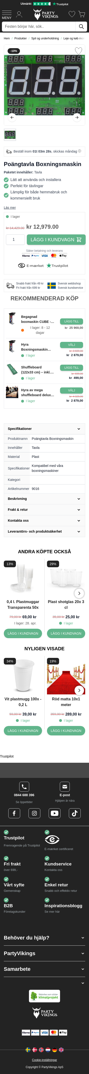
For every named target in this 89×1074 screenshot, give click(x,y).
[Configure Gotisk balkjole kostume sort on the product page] (71, 345)
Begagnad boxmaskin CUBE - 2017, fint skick (36, 319)
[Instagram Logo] (34, 813)
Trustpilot (7, 756)
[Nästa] (77, 117)
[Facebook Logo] (14, 813)
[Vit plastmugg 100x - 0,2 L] (23, 730)
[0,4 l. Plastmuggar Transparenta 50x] (23, 633)
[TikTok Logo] (75, 813)
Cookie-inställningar (44, 1060)
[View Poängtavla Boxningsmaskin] (10, 135)
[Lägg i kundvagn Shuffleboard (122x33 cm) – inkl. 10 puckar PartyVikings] (71, 368)
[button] (44, 937)
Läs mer (10, 207)
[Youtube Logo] (55, 813)
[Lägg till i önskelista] (78, 51)
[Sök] (81, 27)
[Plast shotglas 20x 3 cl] (66, 633)
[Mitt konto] (19, 14)
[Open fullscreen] (44, 85)
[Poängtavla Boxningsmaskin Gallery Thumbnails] (10, 135)
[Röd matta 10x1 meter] (66, 730)
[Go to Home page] (45, 14)
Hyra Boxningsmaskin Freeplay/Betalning (36, 347)
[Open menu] (7, 14)
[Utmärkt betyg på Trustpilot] (44, 4)
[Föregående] (12, 117)
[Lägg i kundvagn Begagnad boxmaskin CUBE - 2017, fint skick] (71, 321)
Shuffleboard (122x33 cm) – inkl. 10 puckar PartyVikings (36, 370)
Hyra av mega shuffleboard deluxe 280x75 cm (37, 393)
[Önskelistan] (72, 14)
